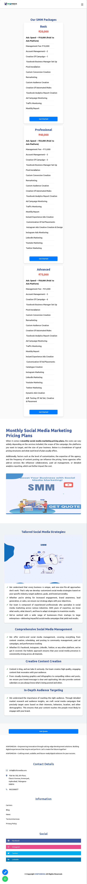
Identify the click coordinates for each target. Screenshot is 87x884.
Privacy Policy (11, 824)
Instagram (14, 847)
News (8, 814)
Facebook (13, 841)
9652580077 (13, 789)
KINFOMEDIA (40, 874)
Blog (8, 810)
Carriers (9, 805)
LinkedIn (13, 859)
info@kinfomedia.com (18, 770)
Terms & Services (12, 819)
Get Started (43, 119)
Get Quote (43, 731)
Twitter (13, 853)
